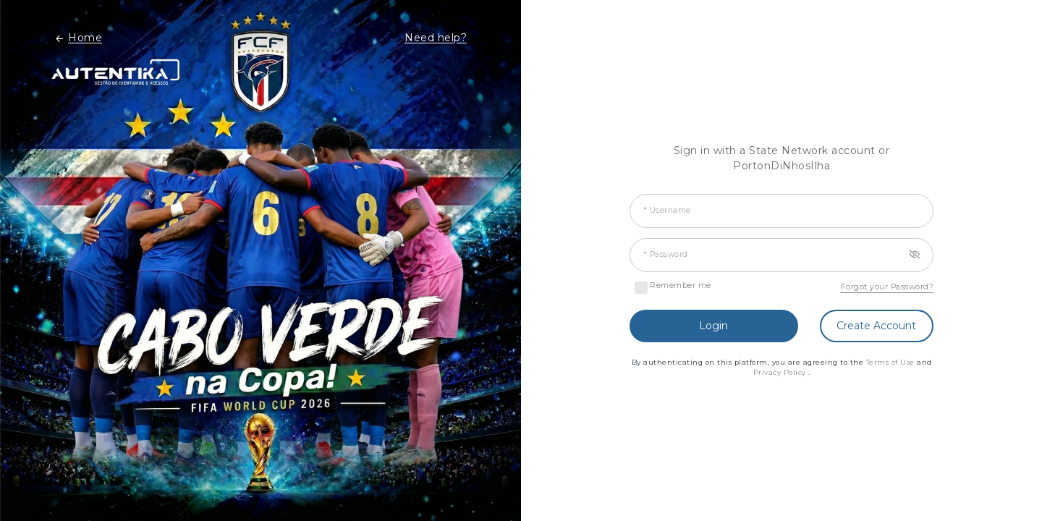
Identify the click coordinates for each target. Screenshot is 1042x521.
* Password (665, 254)
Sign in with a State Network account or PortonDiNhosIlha (782, 158)
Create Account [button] (876, 325)
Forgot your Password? (887, 287)
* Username (667, 210)
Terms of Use (892, 362)
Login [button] (713, 325)
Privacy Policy (781, 372)
